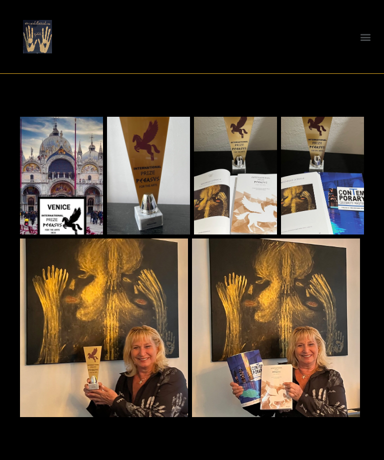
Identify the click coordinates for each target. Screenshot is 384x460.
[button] (366, 36)
